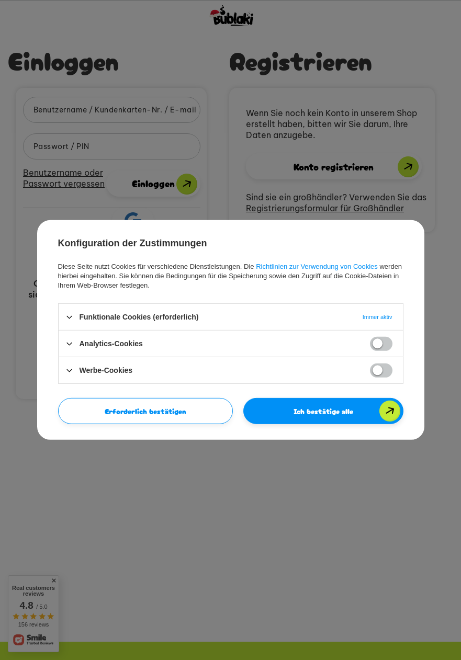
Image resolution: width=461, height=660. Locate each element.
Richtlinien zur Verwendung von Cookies (317, 266)
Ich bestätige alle (323, 411)
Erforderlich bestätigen (145, 411)
